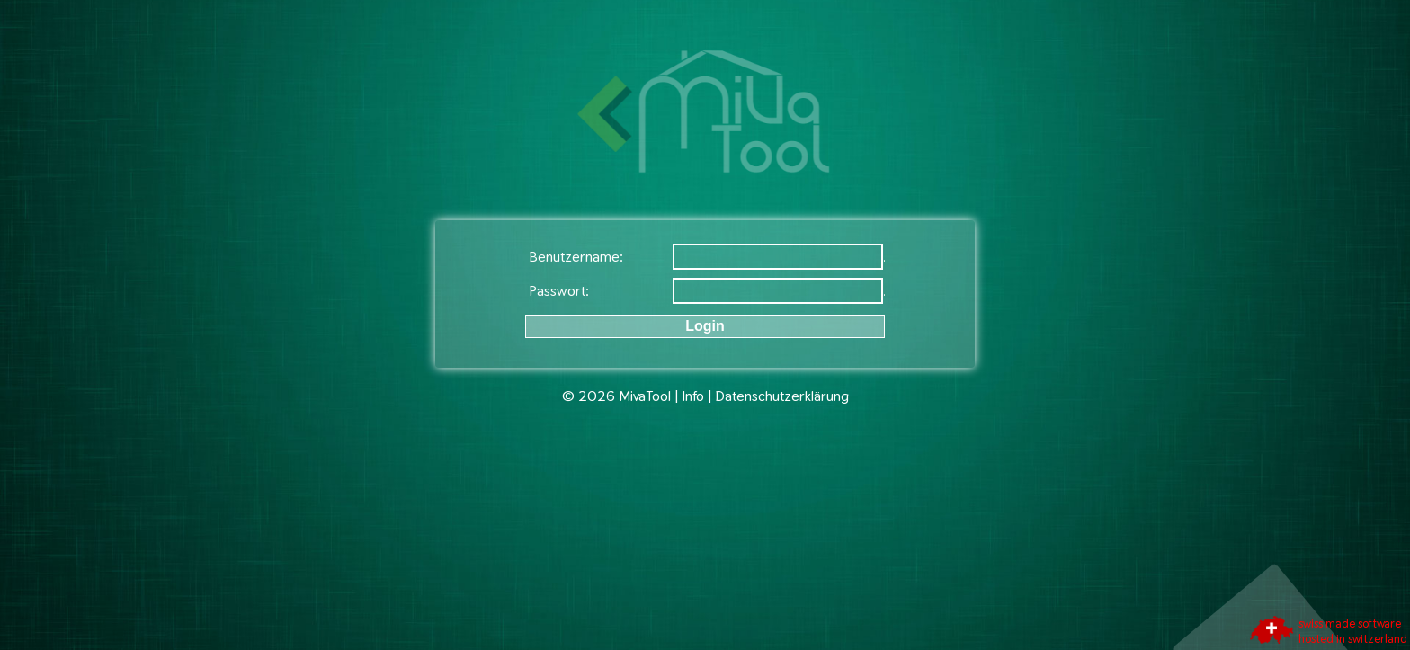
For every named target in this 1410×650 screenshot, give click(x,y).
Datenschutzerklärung (782, 396)
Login (705, 326)
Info (693, 396)
